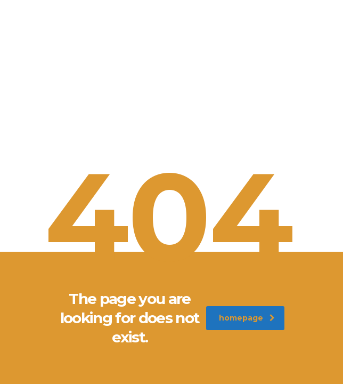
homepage (247, 318)
